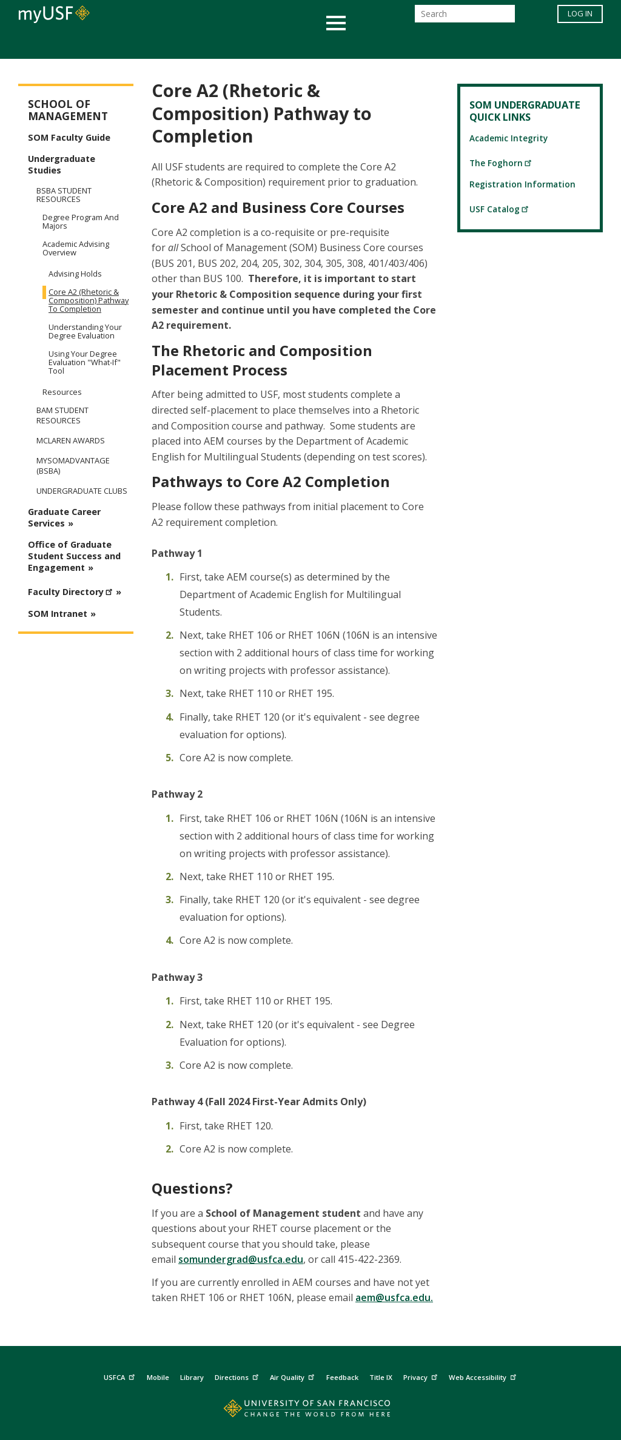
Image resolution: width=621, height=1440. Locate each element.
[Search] (465, 17)
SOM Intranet (57, 613)
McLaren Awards (70, 441)
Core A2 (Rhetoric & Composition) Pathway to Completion (89, 300)
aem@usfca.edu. (394, 1297)
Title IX (380, 1377)
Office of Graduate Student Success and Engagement (74, 556)
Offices (438, 44)
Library (192, 1377)
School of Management (68, 110)
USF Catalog (499, 209)
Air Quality (293, 1376)
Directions (238, 1376)
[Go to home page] (310, 1411)
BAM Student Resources (62, 415)
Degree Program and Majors (80, 221)
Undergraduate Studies (61, 164)
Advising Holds (75, 273)
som (188, 1259)
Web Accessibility (484, 1376)
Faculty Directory (72, 590)
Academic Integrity (508, 138)
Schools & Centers (525, 44)
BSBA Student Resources (64, 194)
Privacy (421, 1376)
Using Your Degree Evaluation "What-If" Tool (85, 362)
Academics (75, 44)
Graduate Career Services (64, 517)
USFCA (121, 1376)
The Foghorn (500, 163)
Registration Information (522, 184)
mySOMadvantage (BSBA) (73, 466)
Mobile (158, 1377)
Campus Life (371, 44)
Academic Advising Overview (75, 248)
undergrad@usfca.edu (250, 1259)
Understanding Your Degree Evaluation (85, 331)
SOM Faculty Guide (69, 137)
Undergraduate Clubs (81, 491)
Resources (62, 391)
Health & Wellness (275, 44)
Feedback (342, 1377)
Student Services (165, 44)
